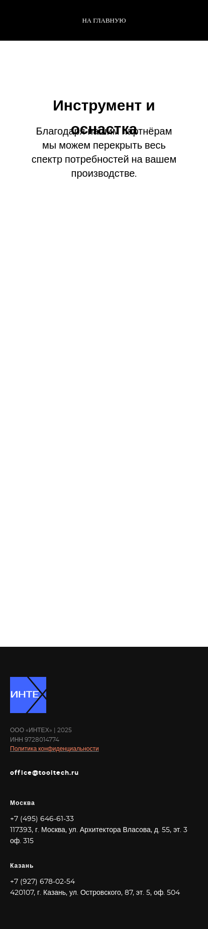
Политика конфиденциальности (54, 749)
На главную (104, 21)
